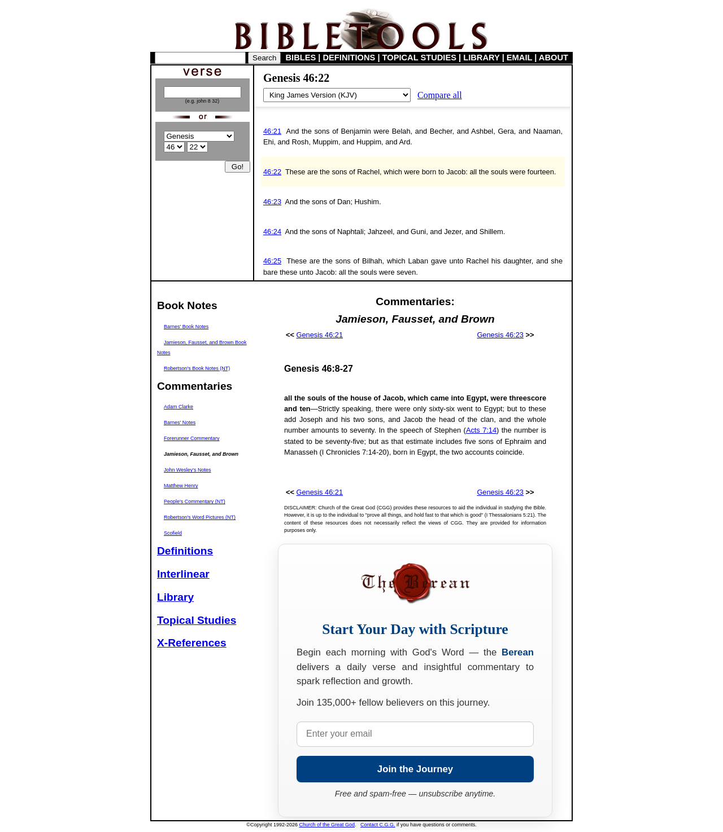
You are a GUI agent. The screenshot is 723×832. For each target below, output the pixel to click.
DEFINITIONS (349, 57)
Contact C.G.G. (377, 824)
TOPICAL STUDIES (419, 57)
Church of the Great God (327, 824)
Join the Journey (415, 769)
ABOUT (553, 57)
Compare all (439, 95)
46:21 (272, 131)
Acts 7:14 (481, 430)
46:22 (272, 172)
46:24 (272, 231)
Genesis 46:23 (500, 335)
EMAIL (519, 57)
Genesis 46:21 (320, 335)
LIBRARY (481, 57)
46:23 (272, 201)
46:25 (272, 261)
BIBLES (301, 57)
